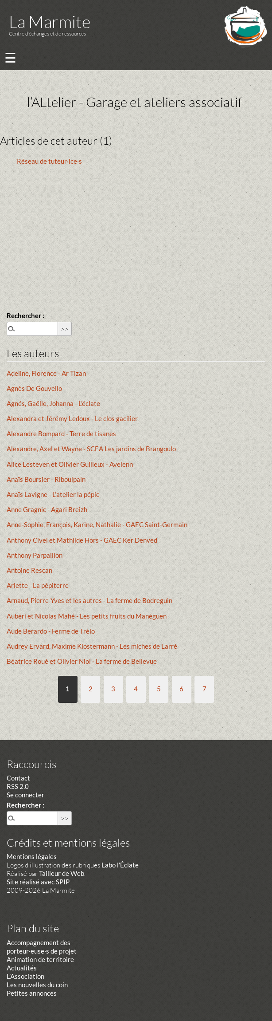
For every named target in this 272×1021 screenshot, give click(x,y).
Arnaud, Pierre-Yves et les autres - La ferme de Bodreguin (89, 600)
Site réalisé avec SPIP (38, 882)
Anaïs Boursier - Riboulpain (46, 479)
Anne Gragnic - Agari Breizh (47, 509)
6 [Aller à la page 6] (181, 689)
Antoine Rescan (29, 570)
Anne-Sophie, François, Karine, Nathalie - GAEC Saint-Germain (97, 524)
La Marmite (49, 21)
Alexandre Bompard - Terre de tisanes (61, 434)
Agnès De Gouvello (34, 388)
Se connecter (25, 795)
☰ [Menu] (10, 57)
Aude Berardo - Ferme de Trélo (51, 631)
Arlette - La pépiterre (38, 585)
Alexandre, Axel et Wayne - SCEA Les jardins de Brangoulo (91, 449)
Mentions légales (32, 856)
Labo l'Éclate (120, 865)
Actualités (22, 968)
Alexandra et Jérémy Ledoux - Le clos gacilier (72, 418)
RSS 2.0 (18, 786)
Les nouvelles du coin (37, 985)
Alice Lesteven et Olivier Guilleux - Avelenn (70, 464)
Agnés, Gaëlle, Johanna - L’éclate (53, 403)
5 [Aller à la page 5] (159, 689)
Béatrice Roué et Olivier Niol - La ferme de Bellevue (82, 661)
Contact (18, 778)
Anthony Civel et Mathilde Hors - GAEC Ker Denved (82, 540)
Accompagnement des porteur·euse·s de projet (42, 946)
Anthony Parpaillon (34, 555)
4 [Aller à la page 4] (136, 689)
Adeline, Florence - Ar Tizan (46, 373)
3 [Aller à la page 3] (113, 689)
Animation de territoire (40, 959)
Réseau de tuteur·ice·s (49, 161)
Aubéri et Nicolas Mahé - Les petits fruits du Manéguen (87, 616)
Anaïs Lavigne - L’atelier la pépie (53, 494)
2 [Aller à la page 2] (91, 689)
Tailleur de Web (61, 873)
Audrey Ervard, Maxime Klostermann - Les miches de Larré (92, 646)
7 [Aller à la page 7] (204, 689)
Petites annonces (32, 993)
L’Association (25, 976)
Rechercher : (25, 315)
